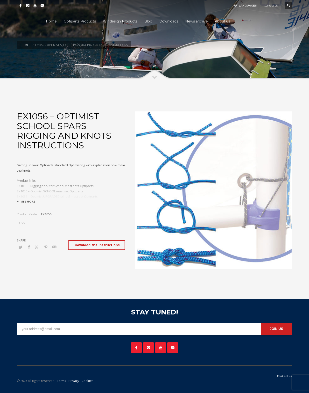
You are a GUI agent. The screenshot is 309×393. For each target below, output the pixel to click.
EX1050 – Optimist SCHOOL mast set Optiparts (50, 191)
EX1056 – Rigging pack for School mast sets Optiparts (55, 186)
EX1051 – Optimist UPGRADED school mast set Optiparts (57, 196)
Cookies (87, 380)
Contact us (271, 5)
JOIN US (276, 329)
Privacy (74, 380)
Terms (61, 380)
